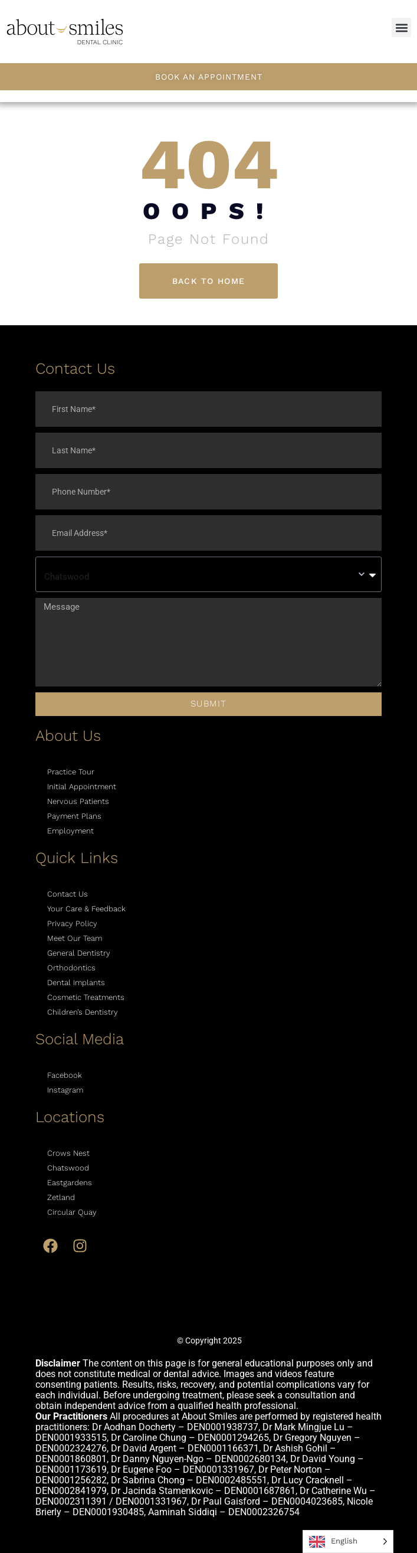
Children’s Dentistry (82, 1012)
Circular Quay (72, 1212)
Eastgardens (69, 1182)
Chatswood (68, 1167)
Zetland (61, 1197)
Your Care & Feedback (86, 908)
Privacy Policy (72, 923)
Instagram (65, 1090)
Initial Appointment (81, 786)
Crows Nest (68, 1153)
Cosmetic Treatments (85, 997)
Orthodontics (71, 967)
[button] (401, 27)
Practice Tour (70, 771)
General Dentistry (78, 953)
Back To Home (208, 281)
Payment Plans (74, 816)
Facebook (64, 1075)
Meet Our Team (74, 938)
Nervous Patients (78, 801)
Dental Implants (76, 982)
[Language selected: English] (348, 1541)
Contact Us (67, 894)
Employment (70, 830)
